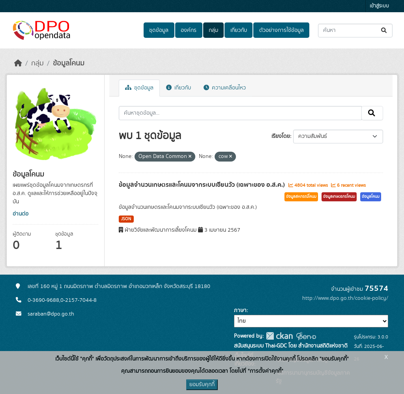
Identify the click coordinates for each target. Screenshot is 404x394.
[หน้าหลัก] (18, 63)
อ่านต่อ (20, 214)
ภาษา (240, 310)
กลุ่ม (213, 30)
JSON (126, 219)
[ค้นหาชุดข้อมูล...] (355, 30)
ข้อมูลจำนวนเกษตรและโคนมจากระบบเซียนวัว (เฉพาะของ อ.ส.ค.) (202, 185)
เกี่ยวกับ (238, 30)
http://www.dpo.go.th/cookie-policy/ (345, 298)
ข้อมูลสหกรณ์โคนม (301, 196)
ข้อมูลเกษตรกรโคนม (339, 196)
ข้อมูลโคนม (68, 63)
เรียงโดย (280, 136)
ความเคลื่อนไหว (225, 88)
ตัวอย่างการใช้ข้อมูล (281, 30)
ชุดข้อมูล (158, 30)
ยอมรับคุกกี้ (202, 384)
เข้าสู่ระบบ (379, 6)
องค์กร (188, 30)
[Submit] (384, 30)
